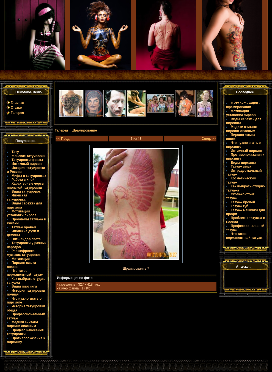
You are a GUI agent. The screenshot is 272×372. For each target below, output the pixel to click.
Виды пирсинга (24, 286)
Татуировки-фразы (27, 160)
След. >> (209, 139)
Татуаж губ (239, 206)
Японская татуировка (17, 197)
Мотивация (21, 259)
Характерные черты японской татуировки (25, 185)
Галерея (17, 113)
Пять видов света (26, 239)
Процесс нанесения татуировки (25, 332)
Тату (15, 152)
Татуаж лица (241, 166)
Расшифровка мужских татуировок (23, 253)
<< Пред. (63, 139)
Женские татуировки (28, 156)
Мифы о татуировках (29, 176)
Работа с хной (23, 180)
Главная (17, 103)
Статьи (16, 108)
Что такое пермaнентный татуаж (25, 273)
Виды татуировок (26, 191)
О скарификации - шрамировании (243, 105)
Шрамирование (84, 130)
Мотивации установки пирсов (22, 213)
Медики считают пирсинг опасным (22, 324)
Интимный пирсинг (27, 164)
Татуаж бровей (24, 227)
